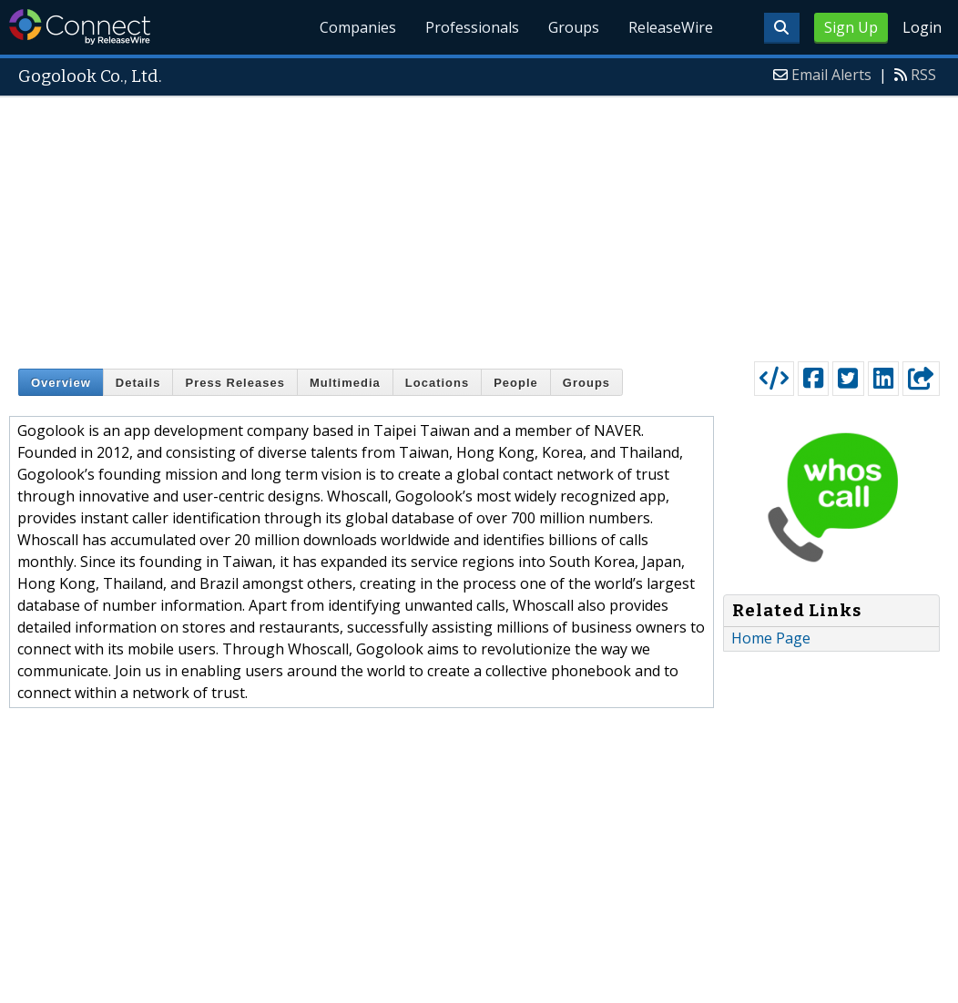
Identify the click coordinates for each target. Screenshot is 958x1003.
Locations (437, 383)
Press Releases (234, 383)
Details (138, 383)
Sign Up (851, 27)
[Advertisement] (479, 224)
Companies (359, 27)
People (516, 383)
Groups (573, 27)
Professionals (473, 27)
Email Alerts (831, 75)
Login (922, 27)
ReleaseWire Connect (79, 27)
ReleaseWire (670, 27)
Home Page (770, 638)
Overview (61, 383)
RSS (923, 75)
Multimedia (345, 383)
